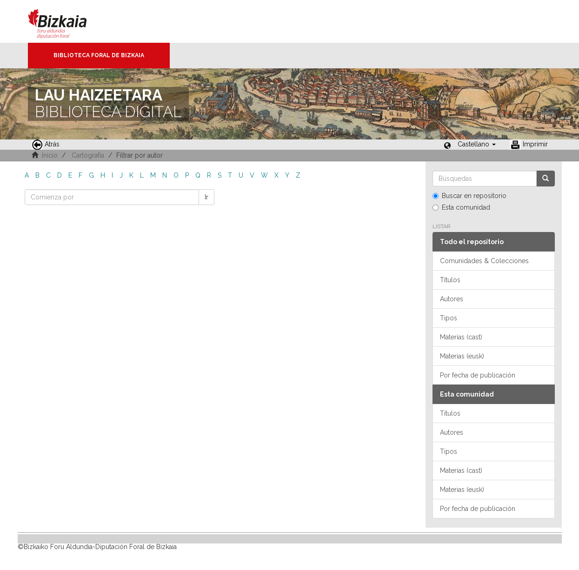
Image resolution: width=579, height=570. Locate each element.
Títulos (450, 280)
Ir (206, 197)
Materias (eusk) (462, 356)
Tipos (448, 318)
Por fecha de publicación (477, 375)
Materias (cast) (461, 337)
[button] (477, 144)
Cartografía (88, 155)
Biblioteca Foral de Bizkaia (98, 55)
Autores (451, 299)
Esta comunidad (461, 207)
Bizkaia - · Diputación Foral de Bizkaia (67, 21)
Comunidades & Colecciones (484, 261)
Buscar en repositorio (469, 195)
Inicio (50, 155)
